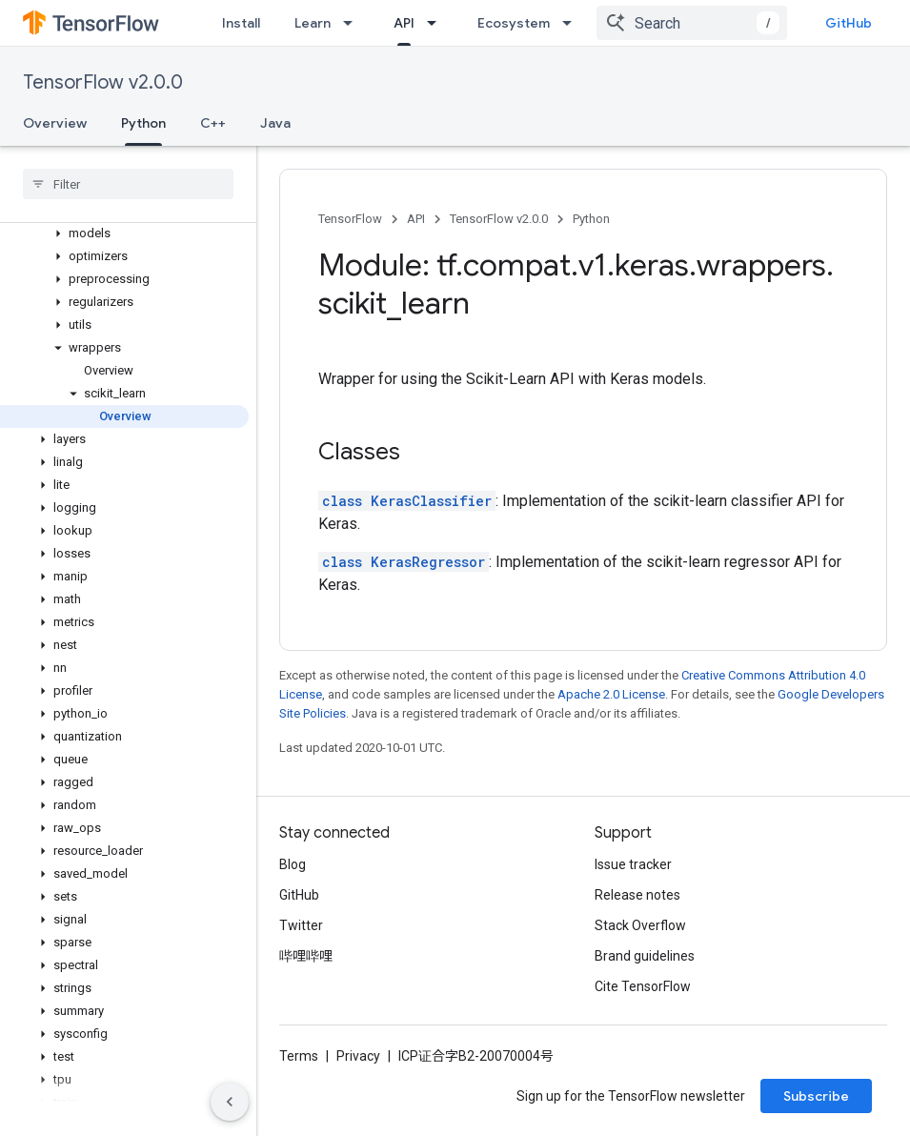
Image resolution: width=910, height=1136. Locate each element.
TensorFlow (350, 219)
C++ (213, 123)
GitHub (848, 22)
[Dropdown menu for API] (437, 23)
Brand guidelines (645, 956)
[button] (124, 233)
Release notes (637, 895)
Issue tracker (633, 864)
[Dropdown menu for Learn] (353, 23)
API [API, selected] (404, 22)
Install (241, 22)
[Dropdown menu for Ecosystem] (573, 23)
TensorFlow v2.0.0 (103, 82)
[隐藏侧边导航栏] (230, 1102)
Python (591, 219)
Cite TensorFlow (643, 986)
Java (275, 123)
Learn (312, 22)
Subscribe (816, 1096)
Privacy (358, 1056)
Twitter (301, 925)
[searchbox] (128, 184)
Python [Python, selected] (143, 123)
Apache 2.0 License (611, 694)
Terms (298, 1056)
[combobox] (692, 23)
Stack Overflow (640, 925)
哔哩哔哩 (306, 956)
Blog (292, 864)
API (416, 219)
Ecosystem (513, 22)
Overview (55, 123)
